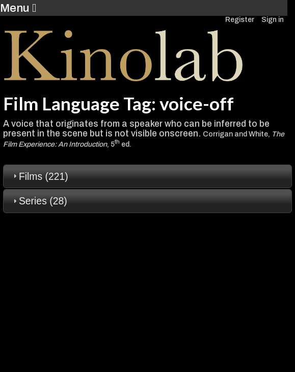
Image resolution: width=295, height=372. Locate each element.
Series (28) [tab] (39, 200)
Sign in (272, 20)
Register (239, 20)
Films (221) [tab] (39, 176)
